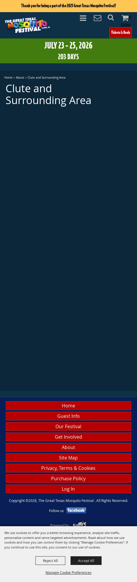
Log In (68, 489)
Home (8, 78)
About (20, 78)
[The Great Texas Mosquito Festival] (27, 25)
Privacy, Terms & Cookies (68, 468)
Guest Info (68, 416)
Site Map (68, 457)
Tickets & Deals (120, 32)
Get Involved (68, 437)
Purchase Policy (68, 478)
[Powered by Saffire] (79, 525)
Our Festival (68, 426)
